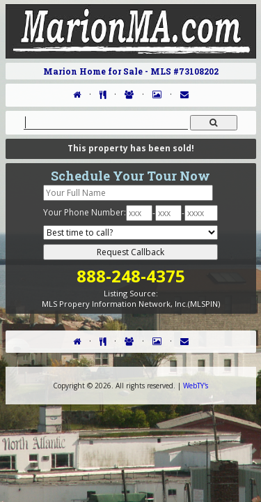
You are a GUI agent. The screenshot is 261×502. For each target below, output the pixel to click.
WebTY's (195, 385)
